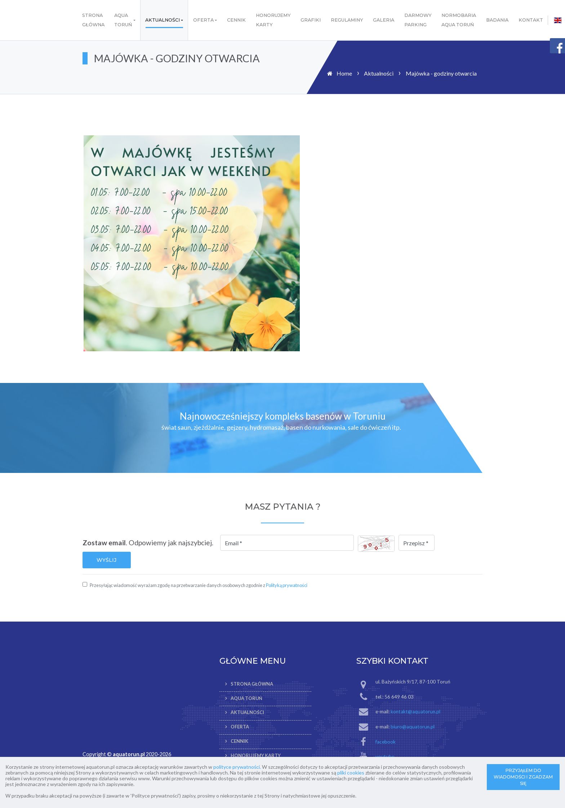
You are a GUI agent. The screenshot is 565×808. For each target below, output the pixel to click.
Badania (497, 20)
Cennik (236, 20)
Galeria (383, 20)
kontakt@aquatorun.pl (415, 711)
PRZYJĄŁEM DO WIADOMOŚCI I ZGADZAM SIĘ (523, 777)
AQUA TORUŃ (123, 20)
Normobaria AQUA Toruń (458, 20)
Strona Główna (93, 20)
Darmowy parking (418, 20)
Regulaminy (347, 20)
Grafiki (311, 20)
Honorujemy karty (273, 20)
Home (344, 73)
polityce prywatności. (237, 767)
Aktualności (162, 20)
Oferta (203, 20)
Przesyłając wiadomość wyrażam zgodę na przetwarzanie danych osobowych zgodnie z (198, 585)
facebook (385, 742)
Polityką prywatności (286, 585)
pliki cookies (350, 772)
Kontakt (531, 20)
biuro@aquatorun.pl (413, 727)
